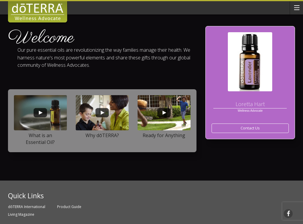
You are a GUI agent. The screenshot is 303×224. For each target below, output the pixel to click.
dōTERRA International (26, 206)
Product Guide (69, 206)
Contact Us (250, 128)
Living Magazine (21, 214)
